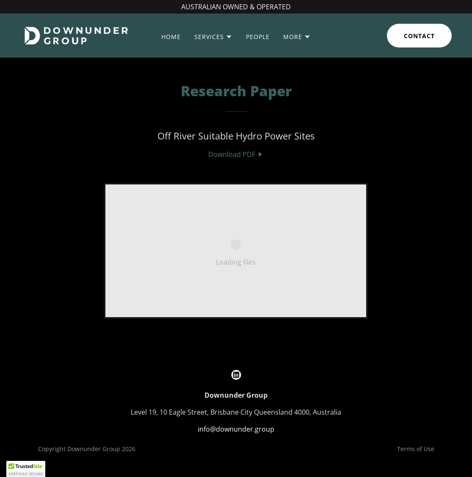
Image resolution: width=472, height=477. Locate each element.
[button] (213, 37)
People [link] (258, 37)
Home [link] (171, 37)
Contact (419, 36)
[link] (75, 34)
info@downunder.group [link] (236, 429)
